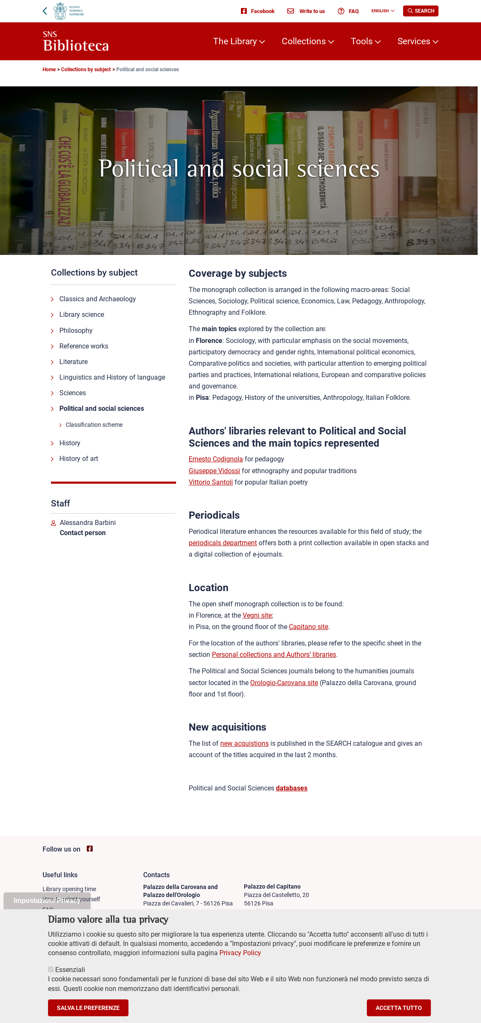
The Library (235, 41)
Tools (362, 41)
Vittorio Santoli (211, 482)
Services (414, 41)
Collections (304, 41)
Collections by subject (86, 69)
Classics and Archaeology (97, 299)
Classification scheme (94, 424)
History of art (78, 459)
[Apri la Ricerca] (420, 10)
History (69, 443)
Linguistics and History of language (112, 377)
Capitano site (308, 627)
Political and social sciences (101, 408)
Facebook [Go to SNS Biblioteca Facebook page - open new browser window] (258, 11)
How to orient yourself (71, 899)
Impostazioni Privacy (46, 910)
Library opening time (69, 889)
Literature (73, 362)
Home (49, 69)
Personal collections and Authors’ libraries (274, 655)
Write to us (306, 11)
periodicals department (223, 543)
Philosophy (76, 331)
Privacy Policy (240, 963)
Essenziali (70, 980)
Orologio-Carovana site (284, 683)
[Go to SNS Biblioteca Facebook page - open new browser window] (90, 849)
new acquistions (244, 743)
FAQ (348, 11)
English (380, 10)
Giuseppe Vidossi (214, 471)
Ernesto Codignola (216, 459)
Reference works (83, 346)
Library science (81, 315)
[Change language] (392, 11)
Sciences (72, 393)
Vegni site (257, 615)
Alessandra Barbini (88, 523)
